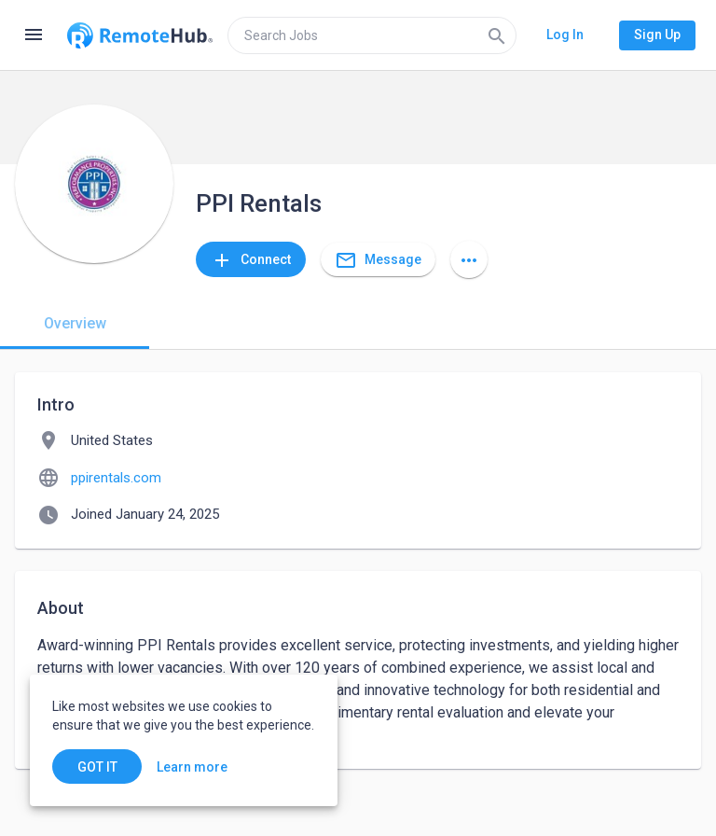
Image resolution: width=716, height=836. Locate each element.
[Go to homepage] (140, 35)
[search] (371, 35)
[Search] (497, 35)
